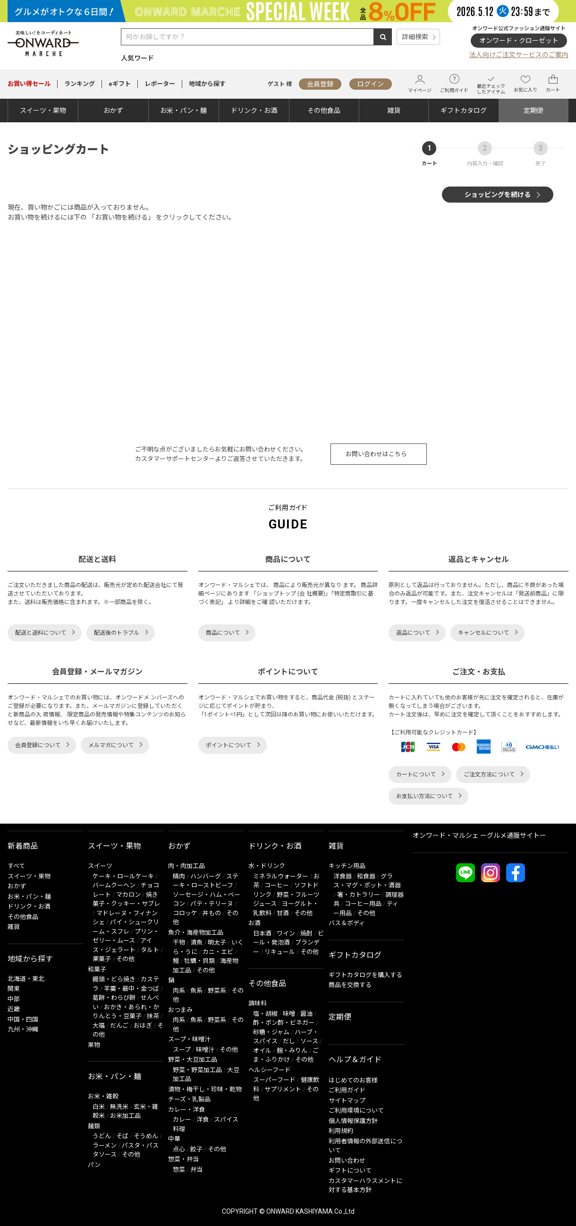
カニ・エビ (218, 951)
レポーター (159, 83)
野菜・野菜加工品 (197, 1069)
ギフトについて (350, 1170)
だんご (119, 1025)
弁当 (196, 1169)
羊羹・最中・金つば (131, 988)
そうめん (146, 1136)
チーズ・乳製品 (189, 1099)
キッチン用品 (347, 865)
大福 (99, 1025)
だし (289, 1041)
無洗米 (119, 1106)
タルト (150, 950)
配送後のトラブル (116, 633)
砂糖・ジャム (271, 1032)
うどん (102, 1136)
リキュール (279, 951)
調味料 (257, 1003)
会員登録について (37, 745)
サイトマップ (347, 1100)
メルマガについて (111, 745)
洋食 (202, 1119)
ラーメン (105, 1145)
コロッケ (185, 913)
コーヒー (276, 885)
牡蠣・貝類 (199, 960)
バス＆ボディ (347, 923)
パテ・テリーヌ (211, 903)
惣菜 (179, 1169)
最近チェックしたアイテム (491, 83)
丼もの (212, 913)
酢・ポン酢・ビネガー (283, 1022)
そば (122, 1136)
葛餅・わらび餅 (114, 997)
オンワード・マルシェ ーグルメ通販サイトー (479, 835)
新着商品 (23, 846)
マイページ (420, 84)
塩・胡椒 (265, 1013)
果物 (94, 1044)
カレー (182, 1119)
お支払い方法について (424, 796)
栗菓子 (102, 958)
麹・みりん (292, 1050)
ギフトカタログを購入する (365, 975)
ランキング (79, 83)
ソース (309, 1041)
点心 (179, 1149)
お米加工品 (125, 1115)
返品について (413, 633)
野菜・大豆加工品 (192, 1059)
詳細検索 (415, 37)
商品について (223, 633)
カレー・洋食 (186, 1109)
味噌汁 (205, 1049)
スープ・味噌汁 (189, 1039)
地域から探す (207, 83)
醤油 (306, 1013)
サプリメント (282, 1089)
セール (29, 83)
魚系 (196, 990)
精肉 (179, 876)
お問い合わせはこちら (376, 454)
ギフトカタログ (463, 110)
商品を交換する (350, 984)
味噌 (289, 1013)
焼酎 (306, 933)
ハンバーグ (205, 876)
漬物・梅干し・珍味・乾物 (205, 1089)
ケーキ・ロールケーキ (123, 876)
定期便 (533, 110)
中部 (14, 999)
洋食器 (342, 876)
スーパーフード (274, 1079)
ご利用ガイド (454, 83)
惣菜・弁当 (183, 1159)
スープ (182, 1049)
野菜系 (217, 990)
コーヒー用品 (363, 903)
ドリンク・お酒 (254, 110)
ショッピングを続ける (498, 194)
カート (553, 84)
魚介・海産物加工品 (195, 932)
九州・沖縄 (23, 1029)
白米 (99, 1106)
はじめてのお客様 (353, 1080)
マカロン (128, 894)
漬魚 (196, 942)
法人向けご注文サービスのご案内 (518, 55)
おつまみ (180, 1009)
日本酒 (262, 933)
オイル (262, 1050)
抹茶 (153, 1016)
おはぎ (143, 1025)
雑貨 (393, 110)
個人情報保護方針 (353, 1120)
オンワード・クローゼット (519, 40)
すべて (16, 865)
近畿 (14, 1009)
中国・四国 (23, 1019)
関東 (14, 988)
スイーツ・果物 (43, 110)
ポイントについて (228, 745)
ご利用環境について (356, 1110)
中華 (174, 1138)
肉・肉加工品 (186, 865)
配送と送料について (40, 633)
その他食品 (323, 110)
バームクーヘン (114, 885)
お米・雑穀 (103, 1096)
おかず (113, 110)
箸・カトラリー (358, 894)
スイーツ (100, 865)
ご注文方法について (489, 774)
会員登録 (320, 84)
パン (94, 1164)
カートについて (416, 774)
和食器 (366, 876)
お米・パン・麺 (183, 110)
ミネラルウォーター (280, 876)
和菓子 (97, 969)
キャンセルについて (483, 633)
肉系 (179, 990)
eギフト (120, 83)
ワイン (286, 933)
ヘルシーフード (269, 1069)
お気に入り (525, 84)
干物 (179, 942)
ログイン (370, 84)
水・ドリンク (266, 865)
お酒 (254, 923)
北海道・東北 (26, 978)
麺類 (94, 1126)
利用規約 (341, 1130)
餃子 (196, 1149)
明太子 (217, 942)
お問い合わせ (347, 1160)
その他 (125, 958)
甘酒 (283, 913)
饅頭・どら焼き (114, 979)
